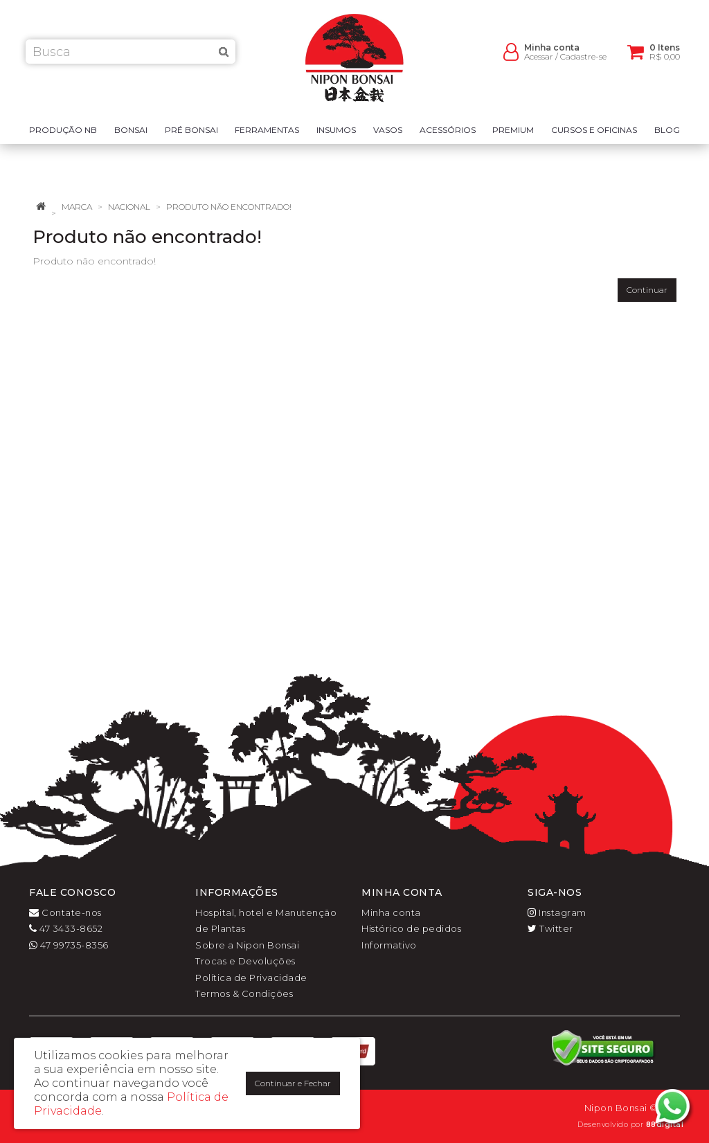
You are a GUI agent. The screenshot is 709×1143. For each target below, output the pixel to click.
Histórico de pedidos (411, 928)
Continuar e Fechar (293, 1083)
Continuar (647, 290)
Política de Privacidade (251, 977)
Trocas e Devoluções (245, 960)
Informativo (389, 945)
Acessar (538, 62)
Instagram (557, 912)
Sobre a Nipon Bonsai (247, 945)
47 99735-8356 (69, 945)
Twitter (550, 928)
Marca (77, 206)
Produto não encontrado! (228, 206)
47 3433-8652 (65, 928)
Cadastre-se (583, 62)
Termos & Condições (244, 993)
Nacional (129, 206)
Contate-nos (65, 912)
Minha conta (391, 912)
